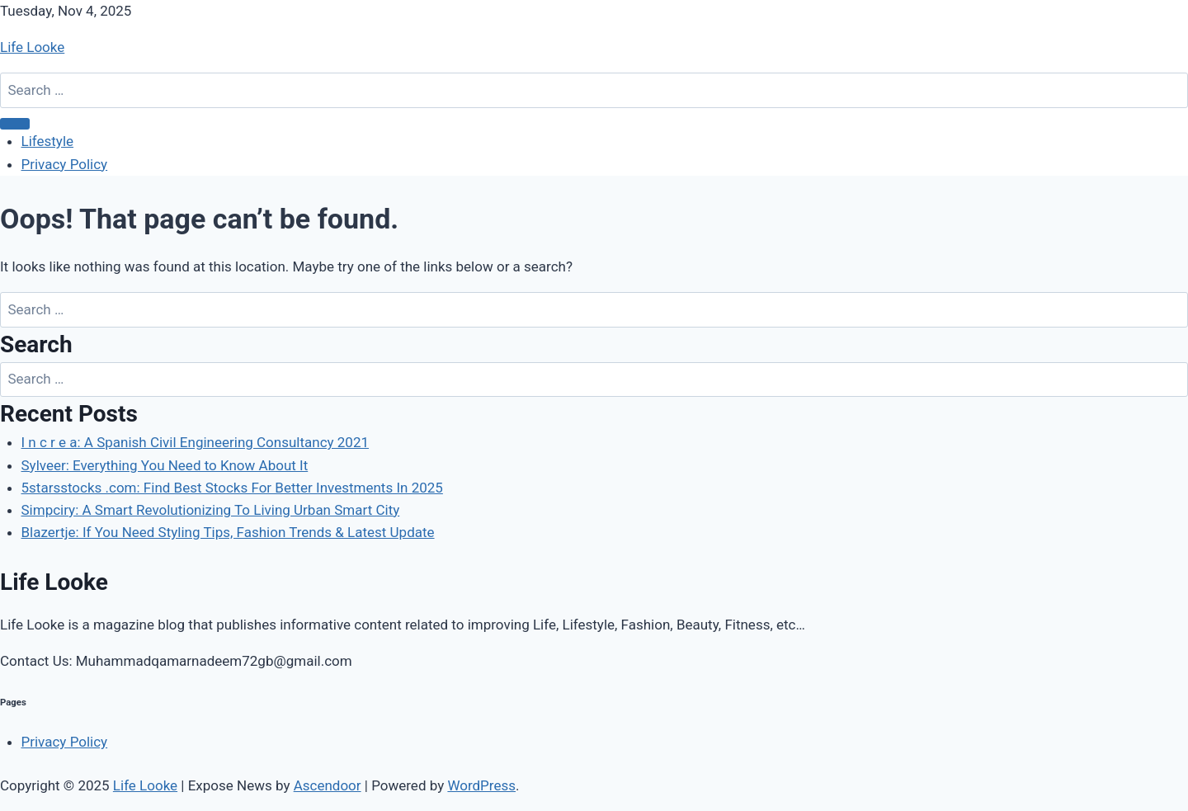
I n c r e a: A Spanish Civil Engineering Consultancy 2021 (195, 442)
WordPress (481, 785)
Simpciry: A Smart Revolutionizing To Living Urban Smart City (210, 510)
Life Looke (32, 47)
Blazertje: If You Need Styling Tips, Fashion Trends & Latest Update (228, 532)
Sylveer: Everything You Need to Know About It (165, 465)
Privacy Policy (64, 164)
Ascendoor (327, 785)
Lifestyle (47, 141)
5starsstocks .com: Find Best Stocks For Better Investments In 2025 (232, 487)
